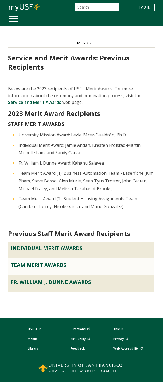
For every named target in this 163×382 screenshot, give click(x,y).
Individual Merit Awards (47, 248)
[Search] (97, 7)
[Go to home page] (81, 369)
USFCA (35, 328)
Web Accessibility (128, 347)
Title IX (118, 329)
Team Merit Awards (38, 265)
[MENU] (81, 42)
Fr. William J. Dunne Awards (51, 282)
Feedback (78, 348)
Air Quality (81, 337)
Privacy (121, 337)
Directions (79, 329)
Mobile (33, 339)
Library (33, 348)
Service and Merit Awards (34, 102)
